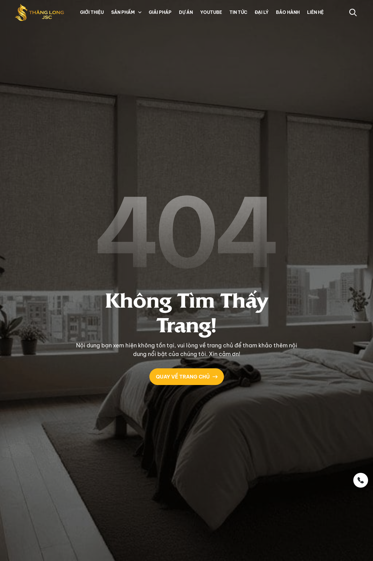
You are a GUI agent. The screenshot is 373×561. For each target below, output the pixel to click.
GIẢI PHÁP (160, 12)
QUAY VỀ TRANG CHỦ (186, 377)
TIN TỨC (238, 12)
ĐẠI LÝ (262, 12)
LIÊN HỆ (315, 12)
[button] (139, 12)
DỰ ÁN (186, 12)
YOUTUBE (211, 12)
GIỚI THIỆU (92, 12)
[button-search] (353, 12)
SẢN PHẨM (123, 12)
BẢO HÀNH (288, 12)
